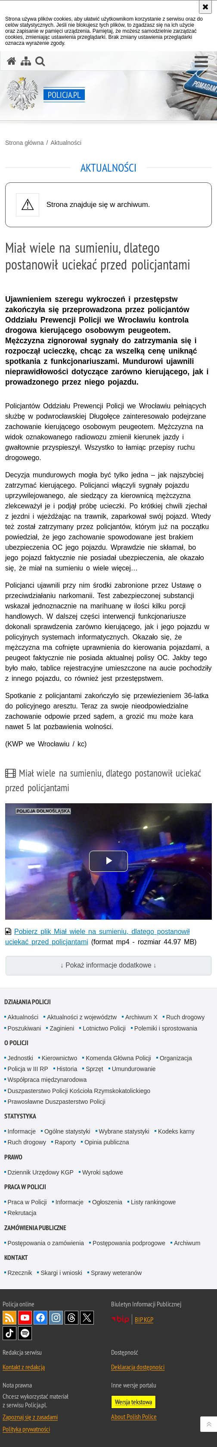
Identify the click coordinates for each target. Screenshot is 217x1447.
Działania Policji (27, 1001)
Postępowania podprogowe (129, 1243)
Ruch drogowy (185, 1017)
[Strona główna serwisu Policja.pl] (11, 61)
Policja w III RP (28, 1068)
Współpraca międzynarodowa (47, 1079)
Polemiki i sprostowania (165, 1028)
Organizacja (176, 1058)
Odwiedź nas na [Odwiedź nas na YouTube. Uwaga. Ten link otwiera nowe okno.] (25, 1318)
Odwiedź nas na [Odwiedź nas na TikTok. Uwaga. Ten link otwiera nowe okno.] (9, 1333)
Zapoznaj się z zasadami (30, 1417)
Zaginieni (62, 1028)
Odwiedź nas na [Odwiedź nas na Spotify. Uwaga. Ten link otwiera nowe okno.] (25, 1333)
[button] (201, 62)
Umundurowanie (134, 1068)
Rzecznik (20, 1272)
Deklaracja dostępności (137, 1366)
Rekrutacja (22, 1212)
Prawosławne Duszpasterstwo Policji (56, 1101)
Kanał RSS (9, 1318)
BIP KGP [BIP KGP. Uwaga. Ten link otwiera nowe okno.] (144, 1319)
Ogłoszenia (107, 1202)
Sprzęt (94, 1068)
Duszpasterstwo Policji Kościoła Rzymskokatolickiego (79, 1090)
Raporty (65, 1142)
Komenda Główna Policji (118, 1058)
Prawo (13, 1157)
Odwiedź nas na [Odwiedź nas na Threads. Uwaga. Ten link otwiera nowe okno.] (71, 1318)
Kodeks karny (176, 1131)
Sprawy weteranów (116, 1272)
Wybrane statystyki (124, 1131)
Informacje (22, 1131)
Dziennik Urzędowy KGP (41, 1172)
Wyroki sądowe (102, 1172)
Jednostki (20, 1058)
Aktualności (65, 142)
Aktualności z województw (82, 1017)
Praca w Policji (25, 1186)
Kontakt (16, 1257)
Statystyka (20, 1116)
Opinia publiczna (106, 1142)
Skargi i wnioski (61, 1272)
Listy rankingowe (153, 1202)
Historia (67, 1068)
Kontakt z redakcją (24, 1366)
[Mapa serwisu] (26, 61)
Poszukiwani (24, 1028)
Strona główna (24, 142)
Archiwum (187, 1243)
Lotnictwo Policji (104, 1028)
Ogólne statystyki (67, 1131)
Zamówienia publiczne (35, 1227)
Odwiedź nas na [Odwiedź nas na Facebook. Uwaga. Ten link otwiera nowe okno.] (40, 1318)
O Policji (16, 1042)
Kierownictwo (59, 1058)
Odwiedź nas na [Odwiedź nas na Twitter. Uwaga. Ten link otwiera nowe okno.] (87, 1318)
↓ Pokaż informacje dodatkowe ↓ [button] (108, 965)
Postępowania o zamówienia (46, 1243)
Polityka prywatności (26, 1429)
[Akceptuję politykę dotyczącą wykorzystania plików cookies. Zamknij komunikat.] (205, 7)
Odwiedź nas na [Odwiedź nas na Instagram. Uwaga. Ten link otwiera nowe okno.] (56, 1318)
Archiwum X (141, 1017)
